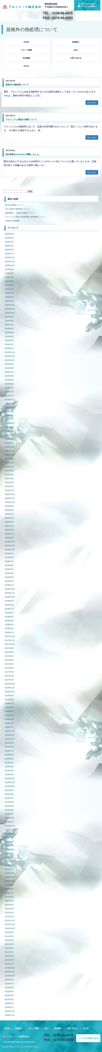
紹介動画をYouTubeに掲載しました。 (23, 154)
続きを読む (91, 103)
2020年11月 (10, 498)
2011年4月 (9, 952)
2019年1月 (9, 585)
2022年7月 (9, 419)
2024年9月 (9, 317)
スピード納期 (26, 50)
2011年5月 (9, 948)
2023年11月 (10, 356)
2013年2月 (9, 865)
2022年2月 (9, 439)
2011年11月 (10, 924)
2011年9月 (9, 932)
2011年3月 (9, 956)
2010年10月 (10, 976)
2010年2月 (9, 1003)
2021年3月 (9, 482)
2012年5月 (9, 901)
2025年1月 (9, 301)
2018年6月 (9, 613)
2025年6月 (9, 281)
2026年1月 (9, 254)
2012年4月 (9, 905)
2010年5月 (9, 991)
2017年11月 (10, 640)
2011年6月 (9, 944)
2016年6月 (9, 707)
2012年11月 (10, 877)
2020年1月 (9, 538)
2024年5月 (9, 332)
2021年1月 (9, 490)
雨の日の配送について (14, 205)
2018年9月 (9, 601)
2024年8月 (9, 321)
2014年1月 (9, 822)
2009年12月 (10, 1011)
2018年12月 (10, 589)
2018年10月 (10, 597)
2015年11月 (10, 735)
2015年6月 (9, 755)
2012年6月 (9, 897)
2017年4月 (9, 668)
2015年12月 (10, 731)
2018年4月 (9, 621)
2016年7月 (9, 703)
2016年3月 (9, 719)
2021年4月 (9, 478)
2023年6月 (9, 376)
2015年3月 (9, 767)
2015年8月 (9, 747)
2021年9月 (9, 459)
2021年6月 (9, 471)
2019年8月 (9, 557)
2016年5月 (9, 711)
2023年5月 (9, 380)
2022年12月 (10, 400)
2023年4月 (9, 384)
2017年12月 (10, 636)
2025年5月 (9, 285)
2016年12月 (10, 684)
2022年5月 (9, 427)
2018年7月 (9, 609)
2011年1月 (9, 964)
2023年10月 (10, 360)
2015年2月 (9, 770)
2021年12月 (10, 447)
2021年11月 (10, 451)
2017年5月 (9, 664)
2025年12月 (10, 257)
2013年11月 (10, 830)
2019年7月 (9, 561)
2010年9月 (9, 980)
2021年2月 (9, 486)
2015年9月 (9, 743)
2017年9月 (9, 648)
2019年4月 (9, 573)
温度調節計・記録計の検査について (19, 213)
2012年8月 (9, 889)
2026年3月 (9, 246)
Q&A (76, 50)
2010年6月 (9, 987)
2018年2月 (9, 628)
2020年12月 (10, 494)
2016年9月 (9, 695)
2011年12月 (10, 920)
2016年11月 (10, 688)
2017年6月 (9, 660)
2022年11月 (10, 403)
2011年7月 (9, 940)
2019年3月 (9, 577)
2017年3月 (9, 672)
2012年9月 (9, 885)
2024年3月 (9, 340)
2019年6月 (9, 565)
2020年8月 (9, 510)
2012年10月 (10, 881)
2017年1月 (9, 680)
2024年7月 (9, 325)
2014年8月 (9, 794)
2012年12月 (10, 873)
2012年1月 (9, 916)
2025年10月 (10, 265)
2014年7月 (9, 798)
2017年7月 (9, 656)
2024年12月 (10, 305)
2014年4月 (9, 810)
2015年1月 (9, 774)
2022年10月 (10, 407)
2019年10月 (10, 549)
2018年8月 (9, 605)
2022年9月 (9, 411)
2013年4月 (9, 857)
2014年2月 (9, 818)
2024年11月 (10, 309)
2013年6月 (9, 849)
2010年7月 (9, 984)
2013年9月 (9, 838)
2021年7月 (9, 467)
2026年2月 (9, 250)
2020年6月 (9, 518)
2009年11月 (10, 1015)
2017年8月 (9, 652)
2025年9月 (9, 269)
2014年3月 (9, 814)
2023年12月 (10, 352)
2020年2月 (9, 534)
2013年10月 (10, 834)
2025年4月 (9, 289)
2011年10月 (10, 928)
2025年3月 (9, 293)
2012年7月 (9, 893)
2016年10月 (10, 692)
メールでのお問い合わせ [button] (89, 1038)
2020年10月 (10, 502)
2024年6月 (9, 329)
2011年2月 (9, 960)
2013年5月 (9, 853)
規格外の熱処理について (17, 85)
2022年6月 (9, 423)
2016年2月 (9, 723)
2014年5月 (9, 806)
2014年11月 (10, 782)
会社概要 (26, 58)
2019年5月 (9, 569)
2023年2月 (9, 392)
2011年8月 (9, 936)
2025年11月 (10, 261)
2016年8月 (9, 699)
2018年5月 (9, 617)
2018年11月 (10, 593)
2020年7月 (9, 514)
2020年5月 (9, 522)
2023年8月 (9, 368)
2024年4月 (9, 336)
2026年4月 (9, 242)
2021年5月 (9, 475)
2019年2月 (9, 581)
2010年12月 (10, 968)
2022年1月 (9, 443)
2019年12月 (10, 542)
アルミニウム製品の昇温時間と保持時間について (25, 217)
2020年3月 (9, 530)
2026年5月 (9, 238)
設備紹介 (75, 42)
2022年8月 (9, 415)
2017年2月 (9, 676)
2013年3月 (9, 861)
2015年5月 (9, 759)
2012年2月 (9, 913)
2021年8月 (9, 463)
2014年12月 (10, 778)
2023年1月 (9, 396)
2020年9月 (9, 506)
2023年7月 (9, 372)
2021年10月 (10, 455)
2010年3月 (9, 999)
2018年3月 (9, 624)
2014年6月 (9, 802)
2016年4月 (9, 715)
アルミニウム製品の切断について (21, 119)
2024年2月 (9, 344)
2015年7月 (9, 751)
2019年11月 (10, 546)
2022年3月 (9, 435)
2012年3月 (9, 909)
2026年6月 (9, 234)
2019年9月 (9, 553)
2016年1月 (9, 727)
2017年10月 (10, 644)
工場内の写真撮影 (12, 221)
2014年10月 (10, 786)
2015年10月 (10, 739)
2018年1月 (9, 632)
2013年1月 (9, 869)
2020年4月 (9, 526)
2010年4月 (9, 995)
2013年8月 (9, 841)
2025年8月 (9, 273)
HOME (26, 42)
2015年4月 (9, 763)
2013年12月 (10, 826)
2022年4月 (9, 431)
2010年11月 (10, 972)
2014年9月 (9, 790)
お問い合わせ (75, 58)
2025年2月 (9, 297)
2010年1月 (9, 1007)
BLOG (26, 66)
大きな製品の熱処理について (17, 209)
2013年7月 (9, 845)
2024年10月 (10, 313)
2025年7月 (9, 277)
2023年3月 (9, 388)
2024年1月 (9, 348)
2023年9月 (9, 364)
